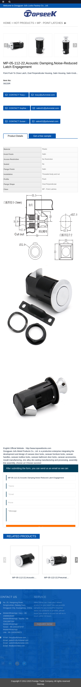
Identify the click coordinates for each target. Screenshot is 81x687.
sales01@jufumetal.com (47, 108)
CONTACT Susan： (18, 121)
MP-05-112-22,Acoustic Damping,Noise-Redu (24, 577)
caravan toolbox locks (20, 457)
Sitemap (40, 684)
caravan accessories (67, 457)
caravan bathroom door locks (44, 457)
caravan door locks (35, 454)
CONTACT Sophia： (18, 108)
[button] (75, 45)
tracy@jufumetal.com (45, 95)
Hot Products (24, 23)
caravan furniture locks (55, 454)
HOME (7, 23)
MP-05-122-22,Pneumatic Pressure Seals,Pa (56, 577)
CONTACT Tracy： (18, 95)
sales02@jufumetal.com (47, 121)
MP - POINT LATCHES (50, 23)
